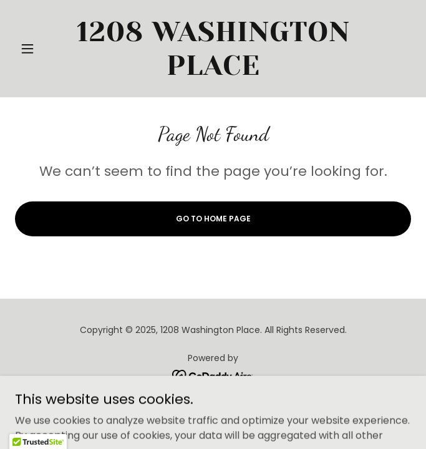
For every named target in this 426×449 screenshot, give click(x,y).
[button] (44, 48)
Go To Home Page (213, 218)
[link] (213, 48)
